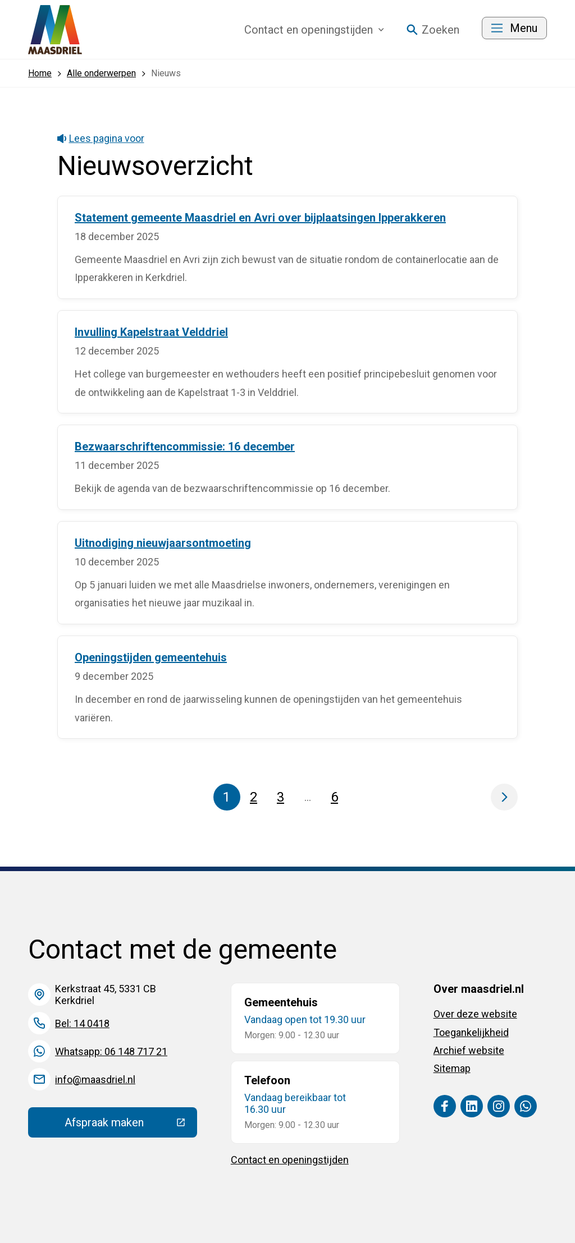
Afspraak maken (131, 1125)
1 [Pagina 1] (226, 797)
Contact (314, 29)
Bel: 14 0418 (82, 1023)
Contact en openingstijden (290, 1160)
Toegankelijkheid (471, 1032)
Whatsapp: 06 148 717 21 (111, 1051)
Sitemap (452, 1068)
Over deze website (475, 1014)
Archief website (468, 1050)
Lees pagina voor (100, 138)
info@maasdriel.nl (95, 1079)
